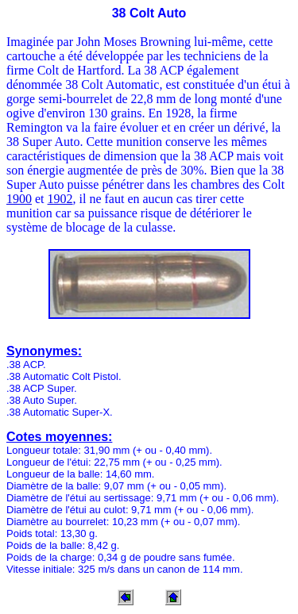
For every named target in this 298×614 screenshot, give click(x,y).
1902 (60, 198)
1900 (19, 198)
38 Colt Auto (149, 13)
